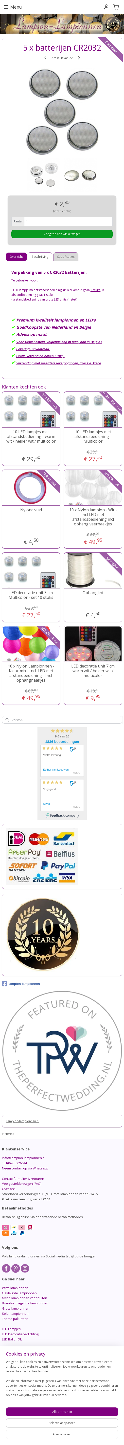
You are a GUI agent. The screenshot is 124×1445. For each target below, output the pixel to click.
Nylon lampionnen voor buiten (24, 1298)
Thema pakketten (15, 1318)
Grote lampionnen (15, 1308)
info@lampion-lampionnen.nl (23, 1158)
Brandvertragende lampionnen (25, 1303)
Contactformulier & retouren (23, 1178)
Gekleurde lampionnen (19, 1293)
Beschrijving (40, 257)
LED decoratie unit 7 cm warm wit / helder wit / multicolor (93, 671)
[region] (62, 1380)
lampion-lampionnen (21, 984)
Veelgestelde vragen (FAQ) (21, 1183)
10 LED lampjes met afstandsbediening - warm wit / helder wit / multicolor (31, 437)
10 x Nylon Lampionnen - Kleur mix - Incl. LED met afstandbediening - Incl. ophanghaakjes (31, 673)
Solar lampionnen (15, 1313)
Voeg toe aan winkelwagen (62, 234)
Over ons (9, 1188)
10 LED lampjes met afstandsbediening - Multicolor (92, 437)
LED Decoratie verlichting (20, 1334)
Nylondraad (31, 510)
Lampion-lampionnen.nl (22, 1121)
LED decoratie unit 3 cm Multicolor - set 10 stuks (31, 595)
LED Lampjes (11, 1329)
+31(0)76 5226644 (14, 1163)
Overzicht (16, 257)
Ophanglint (93, 592)
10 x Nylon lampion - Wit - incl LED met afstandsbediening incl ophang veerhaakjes (93, 517)
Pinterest (8, 1134)
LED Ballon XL (12, 1339)
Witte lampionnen (15, 1288)
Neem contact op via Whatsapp (25, 1168)
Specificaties (65, 257)
